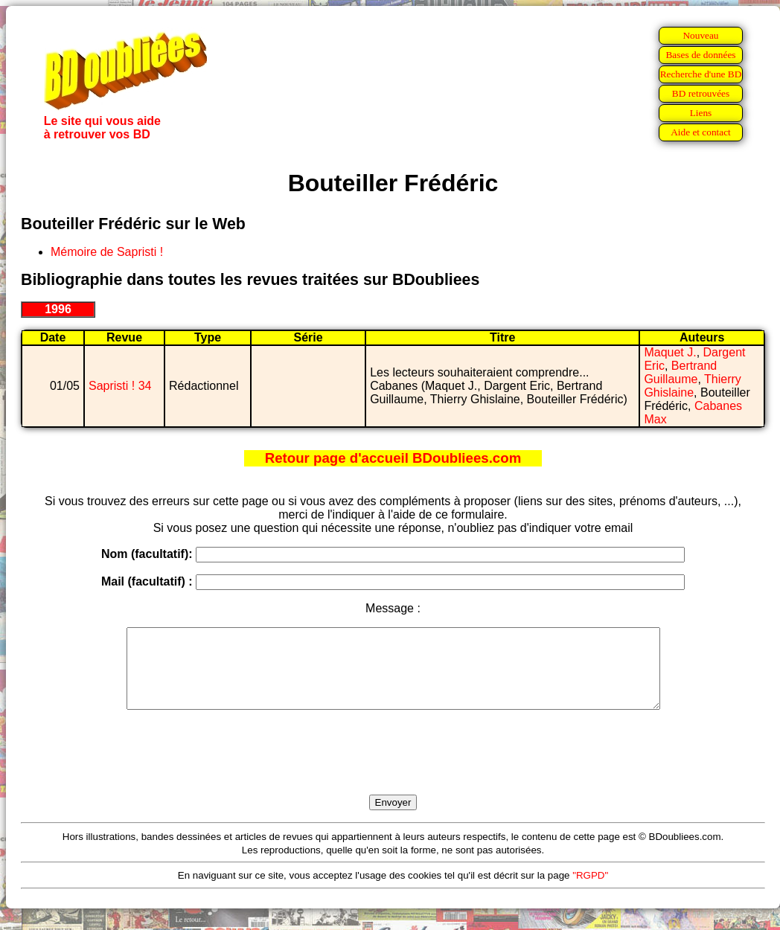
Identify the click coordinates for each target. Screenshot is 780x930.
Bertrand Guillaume (680, 372)
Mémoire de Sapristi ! (107, 252)
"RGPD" (590, 891)
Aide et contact (701, 132)
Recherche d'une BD (701, 74)
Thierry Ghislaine (692, 386)
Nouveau (700, 35)
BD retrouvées (700, 93)
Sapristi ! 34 (120, 385)
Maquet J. (670, 352)
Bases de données (700, 54)
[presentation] (393, 769)
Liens (701, 112)
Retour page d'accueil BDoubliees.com (393, 458)
